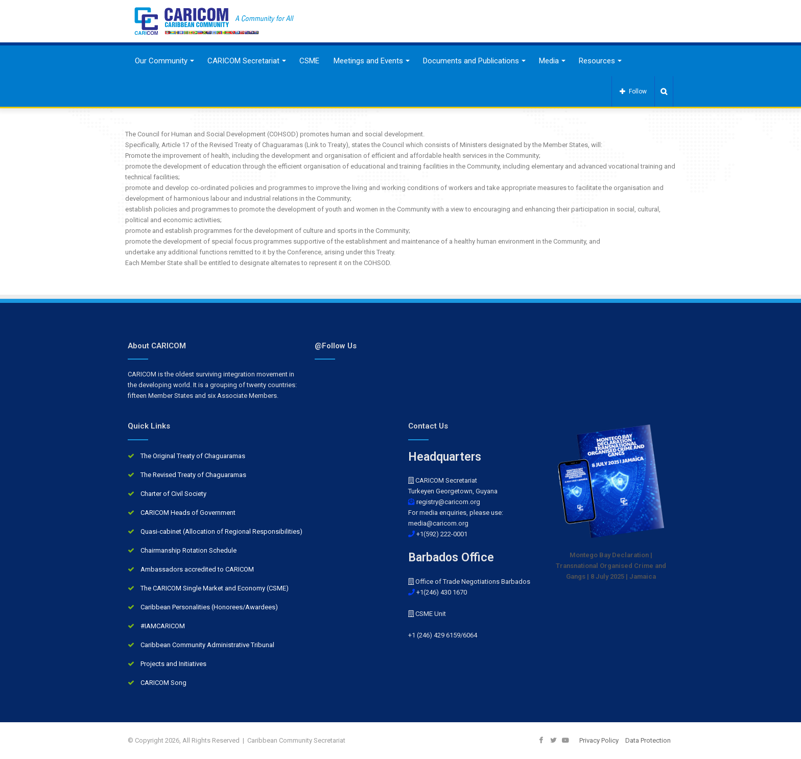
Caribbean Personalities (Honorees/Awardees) (209, 607)
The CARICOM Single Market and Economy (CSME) (214, 588)
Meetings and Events (368, 60)
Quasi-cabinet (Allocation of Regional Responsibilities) (221, 531)
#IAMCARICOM (162, 626)
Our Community (161, 60)
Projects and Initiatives (173, 664)
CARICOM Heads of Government (187, 512)
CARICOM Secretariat (243, 60)
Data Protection (648, 740)
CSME (309, 60)
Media (549, 60)
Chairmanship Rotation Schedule (188, 550)
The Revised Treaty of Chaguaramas (193, 475)
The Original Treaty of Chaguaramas (192, 456)
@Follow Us (336, 345)
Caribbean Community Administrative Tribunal (207, 645)
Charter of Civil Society (173, 493)
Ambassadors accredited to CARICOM (197, 569)
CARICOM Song (163, 682)
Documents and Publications (471, 60)
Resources (597, 60)
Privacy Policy (599, 740)
